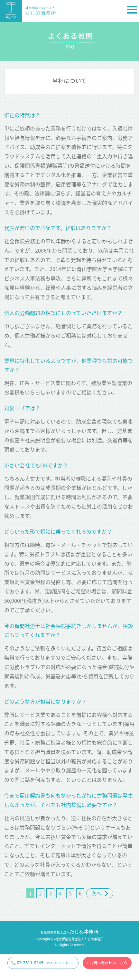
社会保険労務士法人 (69, 932)
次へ (99, 893)
